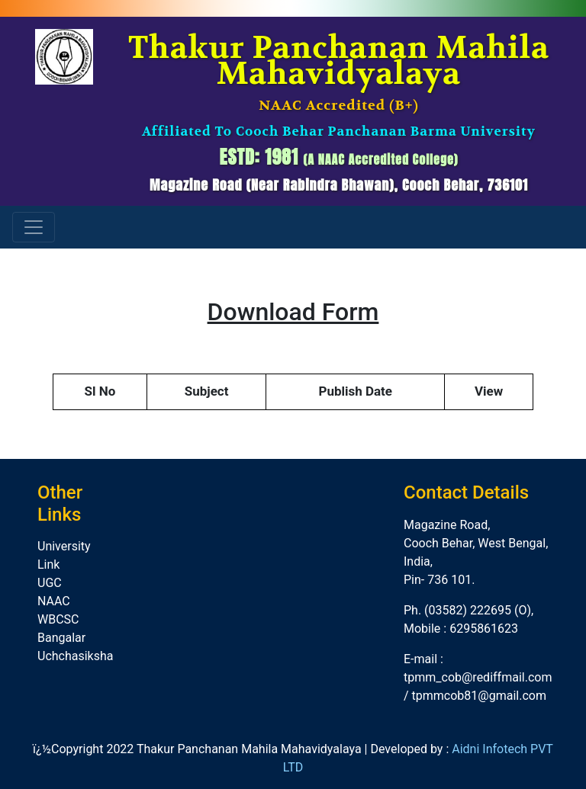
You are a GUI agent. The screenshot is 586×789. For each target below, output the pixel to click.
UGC (49, 583)
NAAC (53, 601)
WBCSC (58, 619)
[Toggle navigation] (33, 227)
